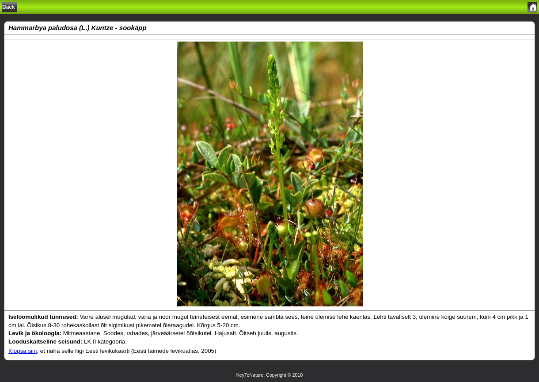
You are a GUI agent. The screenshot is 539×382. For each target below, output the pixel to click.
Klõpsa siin (22, 351)
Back (8, 7)
